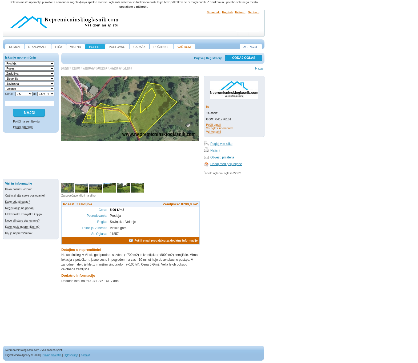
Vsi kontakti (213, 131)
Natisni (215, 150)
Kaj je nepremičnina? (19, 233)
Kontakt (85, 355)
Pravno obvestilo (52, 355)
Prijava (198, 58)
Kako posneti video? (18, 189)
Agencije (250, 46)
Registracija (214, 58)
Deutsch (253, 12)
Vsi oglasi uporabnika (220, 128)
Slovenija (102, 67)
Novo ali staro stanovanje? (22, 220)
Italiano (240, 12)
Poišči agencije (23, 126)
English (227, 12)
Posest (76, 67)
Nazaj (259, 68)
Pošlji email (213, 124)
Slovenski (213, 12)
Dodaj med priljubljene (226, 164)
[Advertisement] (31, 157)
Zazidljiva (88, 67)
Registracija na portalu (19, 208)
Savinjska (115, 67)
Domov (65, 67)
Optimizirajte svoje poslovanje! (25, 195)
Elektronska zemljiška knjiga (23, 214)
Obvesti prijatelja (222, 157)
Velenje (127, 67)
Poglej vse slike (221, 144)
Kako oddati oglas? (17, 201)
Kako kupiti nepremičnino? (22, 226)
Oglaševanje (71, 355)
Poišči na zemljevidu (26, 121)
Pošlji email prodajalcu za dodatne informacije (166, 240)
